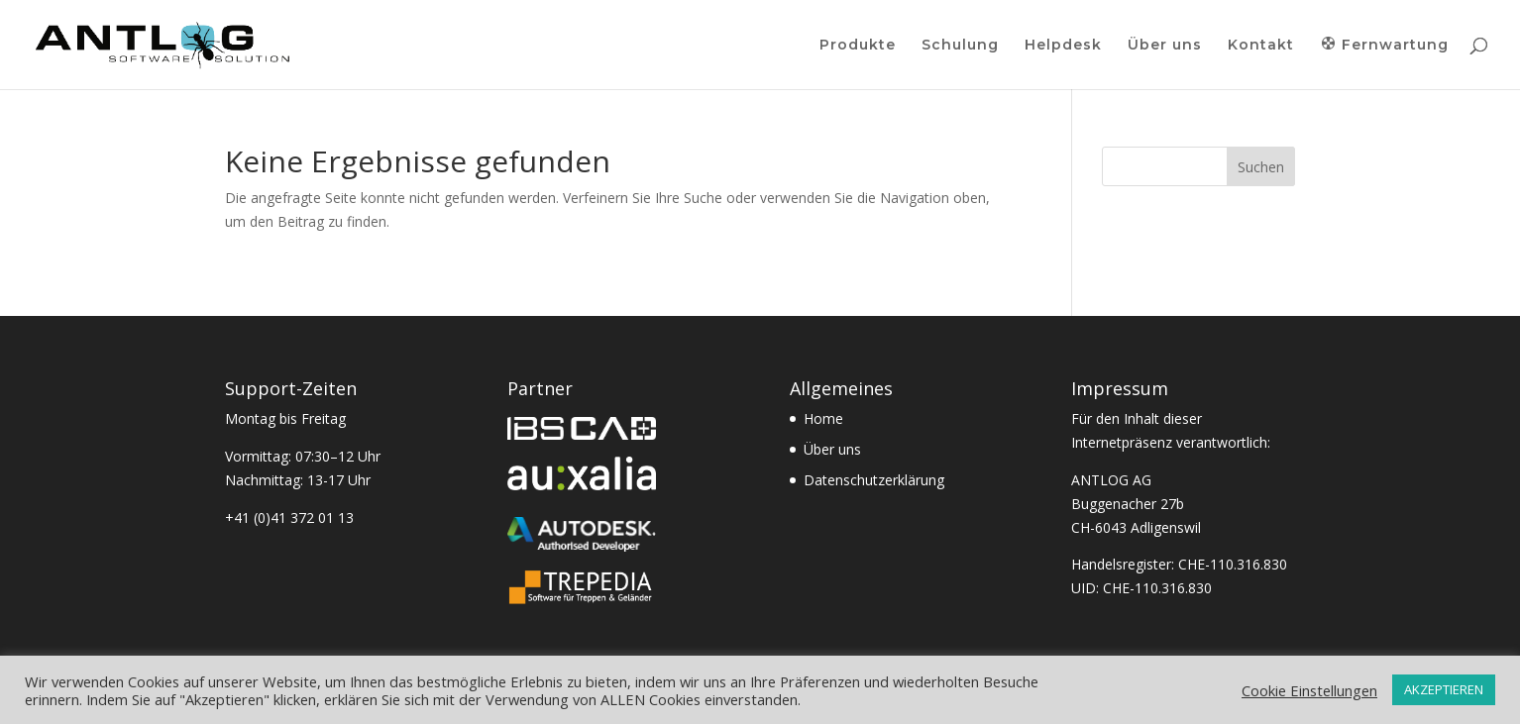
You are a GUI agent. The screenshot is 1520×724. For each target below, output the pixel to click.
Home (823, 418)
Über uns (1165, 45)
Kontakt (1261, 45)
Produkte (857, 45)
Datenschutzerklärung (874, 479)
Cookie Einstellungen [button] (1309, 690)
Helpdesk (1063, 45)
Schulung (960, 45)
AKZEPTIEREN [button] (1443, 689)
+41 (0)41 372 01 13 (289, 517)
